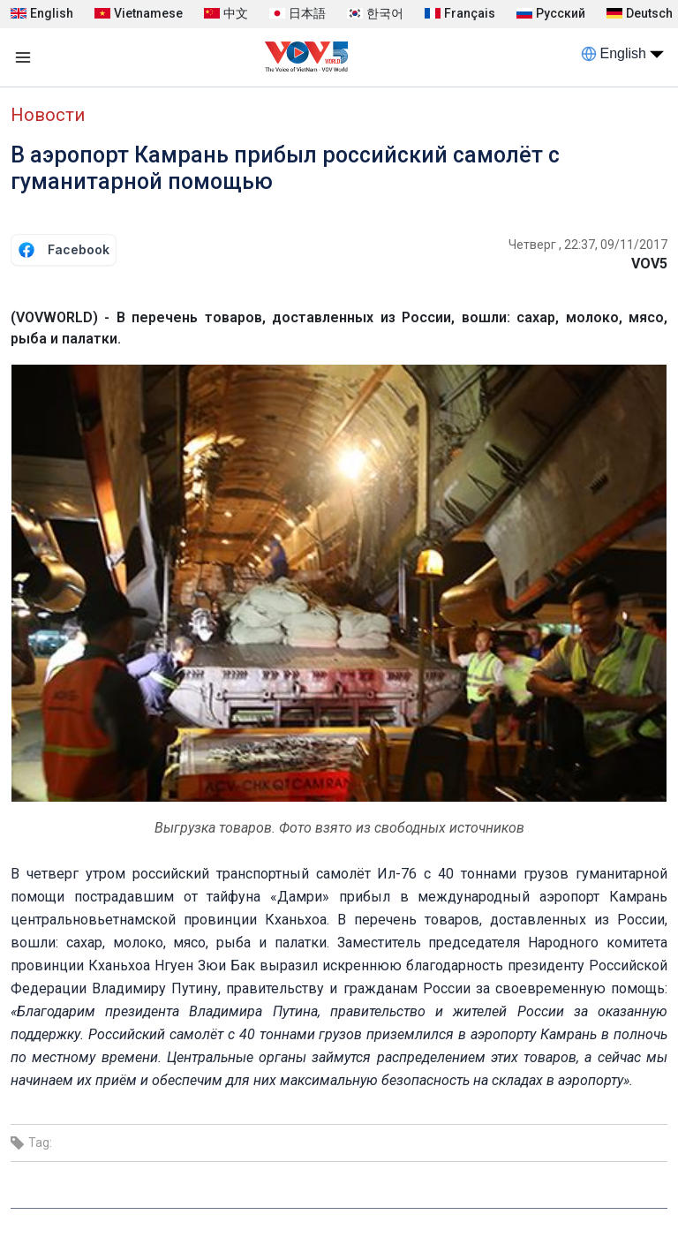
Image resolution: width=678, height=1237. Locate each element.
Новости (48, 114)
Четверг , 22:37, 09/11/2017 (587, 245)
